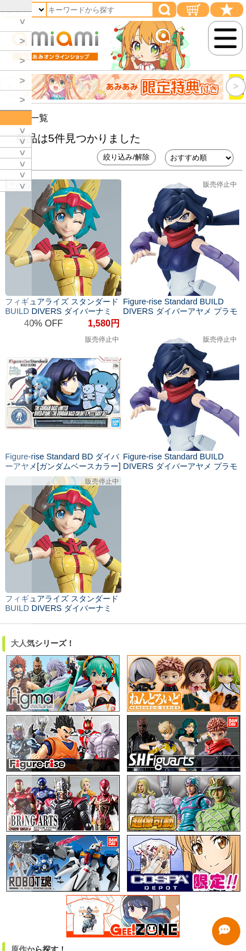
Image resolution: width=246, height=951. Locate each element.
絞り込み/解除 (126, 157)
